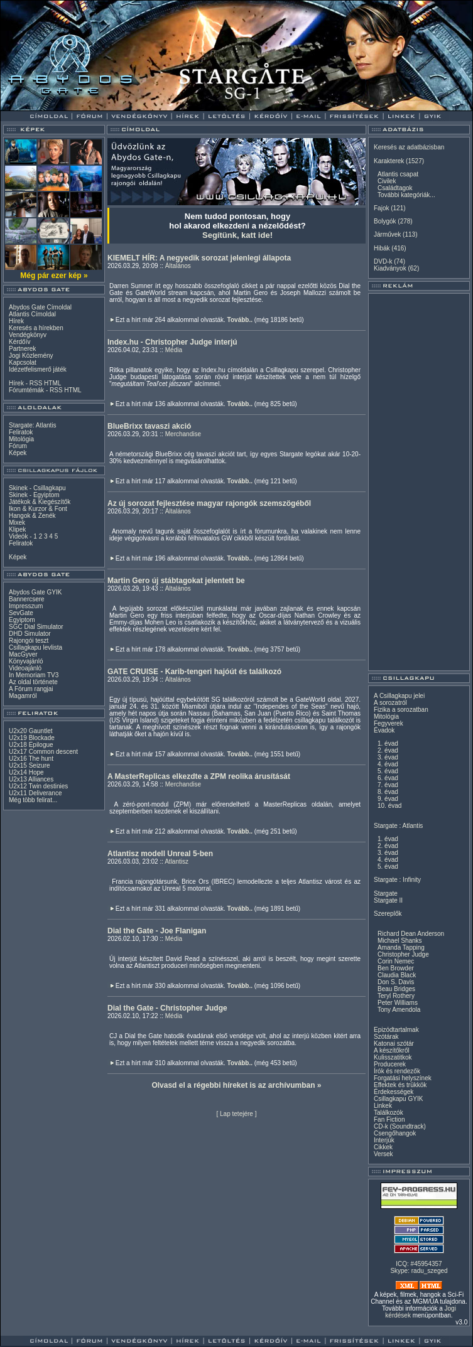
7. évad (388, 784)
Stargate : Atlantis (398, 825)
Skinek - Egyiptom (34, 494)
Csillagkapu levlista (35, 647)
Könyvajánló (26, 661)
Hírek (16, 321)
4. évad (388, 764)
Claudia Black (397, 975)
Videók (18, 536)
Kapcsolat (22, 362)
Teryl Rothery (396, 995)
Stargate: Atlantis (33, 425)
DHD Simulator (30, 633)
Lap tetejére (236, 1113)
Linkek (383, 1105)
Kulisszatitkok (393, 1057)
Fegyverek (388, 723)
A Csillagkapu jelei (399, 695)
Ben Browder (396, 968)
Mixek (17, 522)
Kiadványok (390, 268)
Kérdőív (19, 341)
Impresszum (26, 606)
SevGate (21, 612)
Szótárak (386, 1036)
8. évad (388, 791)
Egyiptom (22, 619)
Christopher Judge (403, 954)
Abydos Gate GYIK (35, 592)
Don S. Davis (396, 982)
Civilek (387, 181)
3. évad (388, 757)
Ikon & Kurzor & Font (38, 508)
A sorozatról (390, 702)
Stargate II (388, 900)
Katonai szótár (394, 1043)
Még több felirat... (33, 800)
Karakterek (389, 161)
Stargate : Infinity (397, 879)
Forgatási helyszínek (403, 1078)
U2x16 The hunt (31, 758)
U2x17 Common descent (43, 751)
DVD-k (383, 261)
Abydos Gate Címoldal (40, 307)
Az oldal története (33, 682)
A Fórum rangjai (31, 688)
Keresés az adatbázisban (409, 147)
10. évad (389, 805)
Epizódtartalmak (396, 1029)
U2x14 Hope (26, 772)
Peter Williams (398, 1002)
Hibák (382, 248)
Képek (17, 452)
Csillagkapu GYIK (398, 1098)
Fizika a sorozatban (401, 709)
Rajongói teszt (28, 640)
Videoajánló (25, 668)
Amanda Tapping (401, 947)
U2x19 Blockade (32, 737)
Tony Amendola (399, 1009)
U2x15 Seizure (29, 765)
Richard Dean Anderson (411, 933)
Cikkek (383, 1147)
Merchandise (183, 434)
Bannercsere (27, 599)
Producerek (390, 1064)
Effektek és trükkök (400, 1084)
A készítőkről (392, 1050)
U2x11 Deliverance (35, 793)
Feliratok (21, 432)
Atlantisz (176, 861)
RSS (36, 383)
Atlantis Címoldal (32, 314)
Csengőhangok (395, 1133)
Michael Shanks (400, 940)
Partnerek (22, 348)
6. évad (388, 778)
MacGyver (23, 654)
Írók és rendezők (397, 1071)
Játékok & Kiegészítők (39, 501)
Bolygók (385, 221)
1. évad (388, 743)
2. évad (388, 750)
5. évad (388, 771)
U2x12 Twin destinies (38, 786)
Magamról (22, 695)
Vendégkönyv (27, 334)
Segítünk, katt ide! (237, 235)
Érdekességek (393, 1091)
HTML (52, 383)
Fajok (381, 208)
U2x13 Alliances (31, 779)
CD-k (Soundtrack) (400, 1126)
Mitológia (21, 439)
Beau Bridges (396, 988)
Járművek (387, 234)
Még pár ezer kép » (53, 275)
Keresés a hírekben (36, 328)
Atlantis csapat (398, 174)
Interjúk (384, 1140)
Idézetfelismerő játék (38, 369)
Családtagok (395, 188)
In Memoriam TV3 (33, 675)
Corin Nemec (396, 961)
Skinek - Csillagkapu (37, 488)
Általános (178, 265)
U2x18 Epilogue (31, 744)
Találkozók (388, 1112)
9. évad (388, 798)
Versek (383, 1154)
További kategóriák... (406, 194)
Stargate (386, 893)
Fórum (18, 446)
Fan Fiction (389, 1119)
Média (173, 349)
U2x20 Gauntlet (31, 730)
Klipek (17, 529)
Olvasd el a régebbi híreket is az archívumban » (236, 1085)
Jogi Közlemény (31, 355)
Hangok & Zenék (32, 515)
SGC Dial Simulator (36, 626)
